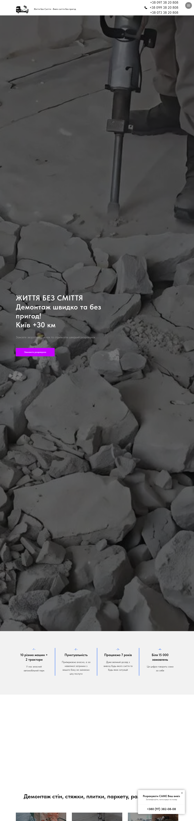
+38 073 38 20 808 (164, 13)
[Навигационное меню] (188, 5)
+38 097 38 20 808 (164, 2)
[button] (35, 352)
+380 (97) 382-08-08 (161, 809)
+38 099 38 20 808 (164, 7)
